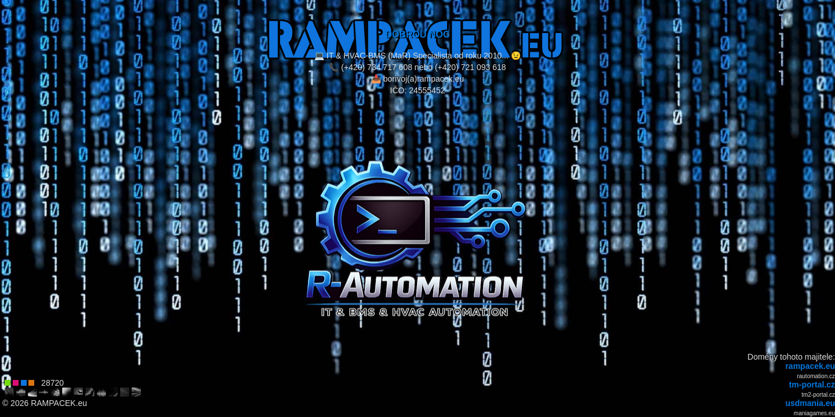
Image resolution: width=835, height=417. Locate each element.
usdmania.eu (810, 403)
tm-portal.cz (812, 384)
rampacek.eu (810, 366)
